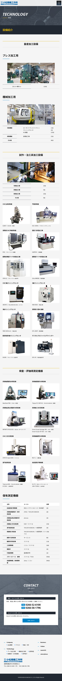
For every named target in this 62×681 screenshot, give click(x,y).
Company (10, 642)
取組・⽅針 (26, 645)
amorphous (44, 654)
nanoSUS (43, 650)
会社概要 (10, 645)
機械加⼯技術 (22, 651)
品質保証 (31, 651)
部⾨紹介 (25, 654)
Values (42, 646)
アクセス (17, 645)
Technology (10, 649)
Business (43, 642)
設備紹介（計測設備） (13, 654)
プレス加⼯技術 (12, 651)
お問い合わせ (31, 620)
